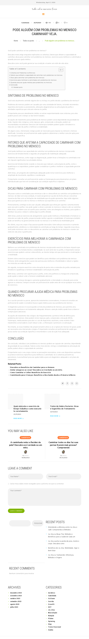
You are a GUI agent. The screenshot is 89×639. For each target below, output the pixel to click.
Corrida (51, 596)
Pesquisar (38, 517)
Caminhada (25, 23)
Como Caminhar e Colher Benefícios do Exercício (30, 372)
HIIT (49, 601)
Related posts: (18, 87)
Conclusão (14, 85)
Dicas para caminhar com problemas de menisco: (28, 78)
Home (16, 41)
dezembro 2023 (16, 587)
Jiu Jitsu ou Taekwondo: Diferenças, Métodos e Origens (61, 550)
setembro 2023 (15, 596)
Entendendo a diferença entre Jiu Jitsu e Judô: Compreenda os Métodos (62, 522)
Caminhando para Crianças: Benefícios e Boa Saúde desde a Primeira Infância (42, 375)
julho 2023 (14, 601)
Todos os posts (28, 41)
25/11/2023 (37, 23)
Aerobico (51, 587)
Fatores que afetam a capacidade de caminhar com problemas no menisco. (37, 75)
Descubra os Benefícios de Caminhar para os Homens (32, 367)
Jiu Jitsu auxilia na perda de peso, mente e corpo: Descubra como (63, 536)
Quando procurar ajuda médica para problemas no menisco (31, 83)
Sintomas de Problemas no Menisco (22, 73)
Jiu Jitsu (51, 604)
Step (50, 618)
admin (27, 449)
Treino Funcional (54, 621)
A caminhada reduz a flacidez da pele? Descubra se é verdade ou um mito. (25, 439)
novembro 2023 (16, 590)
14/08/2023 (26, 451)
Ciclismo (51, 593)
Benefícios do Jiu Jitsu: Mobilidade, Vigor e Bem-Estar (63, 543)
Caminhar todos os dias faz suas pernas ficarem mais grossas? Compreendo (63, 439)
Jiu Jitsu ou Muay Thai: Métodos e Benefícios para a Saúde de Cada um (61, 529)
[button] (60, 70)
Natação (51, 610)
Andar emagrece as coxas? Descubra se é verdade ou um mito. (36, 370)
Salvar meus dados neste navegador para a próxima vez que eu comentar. (37, 478)
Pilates (50, 613)
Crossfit (51, 598)
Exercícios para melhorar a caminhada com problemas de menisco (34, 80)
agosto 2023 (14, 598)
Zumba (50, 624)
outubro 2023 (15, 593)
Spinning (51, 615)
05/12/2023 (63, 451)
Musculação (52, 607)
